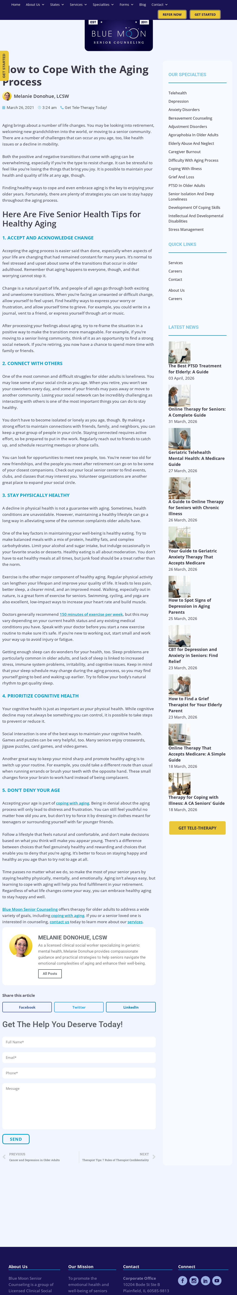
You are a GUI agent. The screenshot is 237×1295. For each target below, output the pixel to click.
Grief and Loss (181, 177)
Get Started (205, 14)
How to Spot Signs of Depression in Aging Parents (189, 606)
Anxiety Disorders (184, 109)
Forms (127, 4)
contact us (59, 921)
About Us (35, 4)
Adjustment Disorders (187, 126)
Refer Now (172, 14)
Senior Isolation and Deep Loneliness (191, 196)
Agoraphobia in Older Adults (193, 134)
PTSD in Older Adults (186, 185)
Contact (160, 4)
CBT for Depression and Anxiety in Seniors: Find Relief (193, 655)
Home (15, 4)
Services (78, 4)
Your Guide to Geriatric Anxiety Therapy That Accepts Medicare (192, 557)
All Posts (50, 974)
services (135, 921)
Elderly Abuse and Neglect (191, 143)
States (57, 4)
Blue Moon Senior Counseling (30, 909)
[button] (27, 1007)
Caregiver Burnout (184, 151)
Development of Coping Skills (194, 207)
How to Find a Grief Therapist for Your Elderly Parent (195, 704)
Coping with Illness (185, 168)
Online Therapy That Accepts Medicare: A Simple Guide (197, 754)
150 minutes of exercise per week (91, 614)
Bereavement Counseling (190, 118)
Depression (178, 101)
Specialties (103, 4)
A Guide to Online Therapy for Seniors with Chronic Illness (196, 507)
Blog (142, 4)
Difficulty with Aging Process (193, 160)
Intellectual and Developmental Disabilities (195, 218)
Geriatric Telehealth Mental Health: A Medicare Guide (196, 458)
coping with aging (72, 803)
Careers (175, 271)
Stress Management (186, 229)
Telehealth (177, 93)
